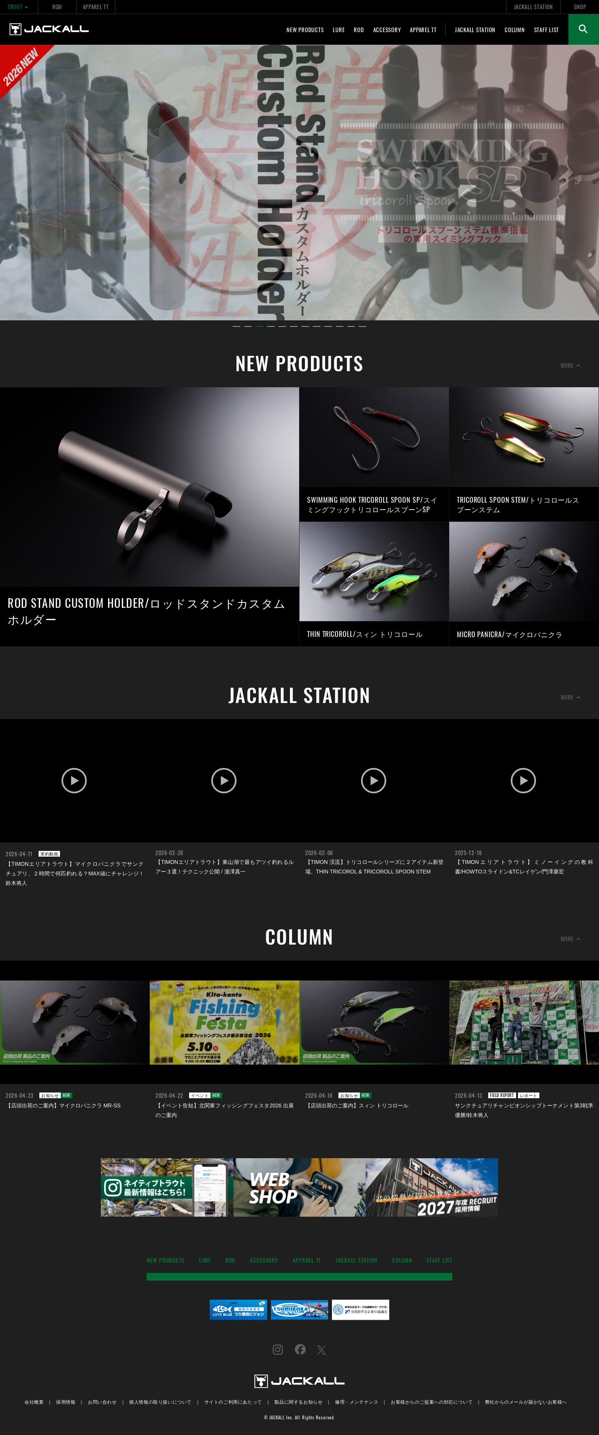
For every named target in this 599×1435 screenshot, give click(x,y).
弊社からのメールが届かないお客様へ (526, 1402)
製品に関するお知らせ (298, 1402)
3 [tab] (259, 327)
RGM (57, 6)
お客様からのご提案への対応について (432, 1402)
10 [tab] (339, 327)
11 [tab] (351, 327)
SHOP (580, 6)
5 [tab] (282, 327)
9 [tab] (328, 327)
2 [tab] (248, 327)
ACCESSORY (387, 29)
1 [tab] (236, 327)
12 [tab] (362, 327)
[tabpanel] (299, 182)
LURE (339, 29)
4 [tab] (271, 327)
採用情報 (65, 1402)
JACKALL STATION (533, 6)
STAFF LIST (546, 29)
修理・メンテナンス (356, 1402)
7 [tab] (305, 327)
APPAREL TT (96, 6)
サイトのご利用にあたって (233, 1402)
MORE (567, 365)
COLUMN (515, 29)
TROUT (19, 6)
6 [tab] (294, 327)
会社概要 (34, 1402)
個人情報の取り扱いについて (160, 1402)
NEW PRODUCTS (305, 29)
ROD (359, 29)
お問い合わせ (102, 1402)
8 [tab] (317, 327)
